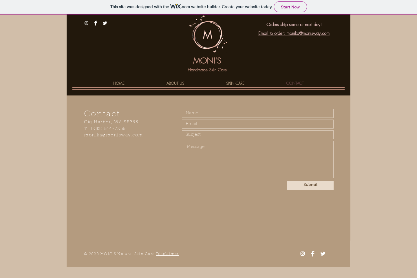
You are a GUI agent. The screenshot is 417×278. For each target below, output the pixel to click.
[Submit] (310, 185)
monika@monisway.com (113, 135)
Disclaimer (167, 254)
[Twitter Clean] (105, 23)
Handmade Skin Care (207, 70)
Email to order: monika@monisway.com (294, 33)
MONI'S (207, 61)
